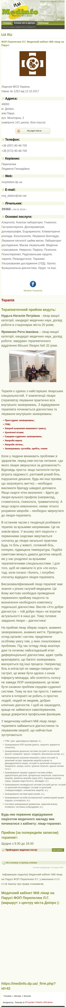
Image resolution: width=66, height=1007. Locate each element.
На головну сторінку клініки (21, 862)
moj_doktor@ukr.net (14, 195)
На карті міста (34, 131)
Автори (17, 996)
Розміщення (30, 27)
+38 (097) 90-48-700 (14, 145)
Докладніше (58, 850)
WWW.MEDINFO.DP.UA (52, 1)
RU (9, 35)
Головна (7, 23)
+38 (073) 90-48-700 (14, 150)
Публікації (43, 23)
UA (3, 35)
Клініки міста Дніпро (24, 23)
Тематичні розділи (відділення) (13, 27)
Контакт (27, 996)
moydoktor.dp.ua (12, 182)
